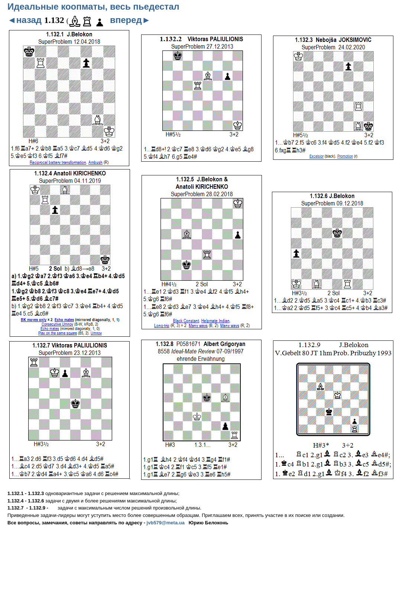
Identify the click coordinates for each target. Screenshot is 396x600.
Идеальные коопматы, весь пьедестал (93, 6)
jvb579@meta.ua (166, 522)
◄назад (24, 20)
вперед (130, 20)
